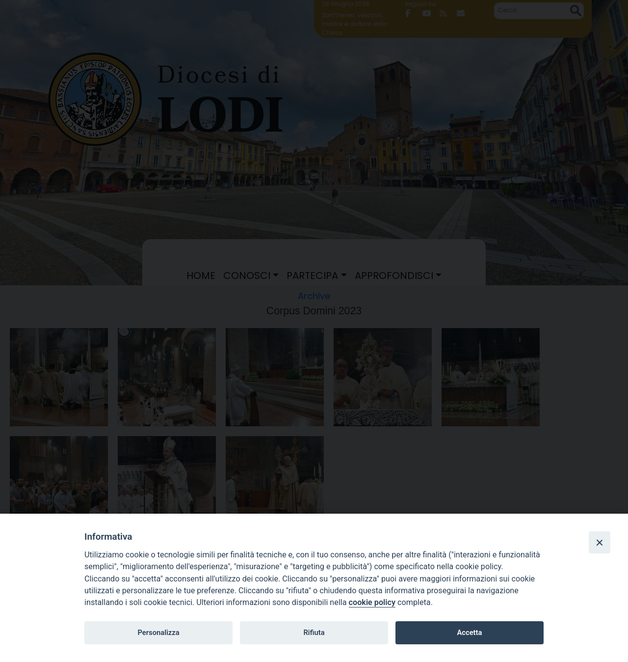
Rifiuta (313, 632)
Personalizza (158, 632)
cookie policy (372, 602)
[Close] (599, 542)
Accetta (469, 632)
